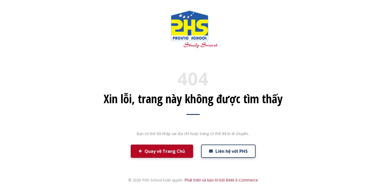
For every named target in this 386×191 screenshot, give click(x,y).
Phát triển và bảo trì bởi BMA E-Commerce (221, 180)
